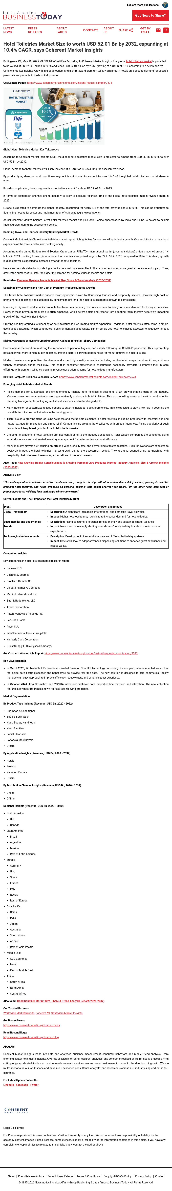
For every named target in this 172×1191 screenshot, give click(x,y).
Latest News (8, 30)
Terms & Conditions (88, 1176)
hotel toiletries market (139, 61)
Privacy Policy (143, 1176)
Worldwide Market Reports (18, 1013)
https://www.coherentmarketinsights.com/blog (31, 1037)
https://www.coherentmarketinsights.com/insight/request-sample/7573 (69, 82)
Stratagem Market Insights (66, 1013)
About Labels (62, 30)
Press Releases (35, 30)
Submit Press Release (60, 1176)
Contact (90, 30)
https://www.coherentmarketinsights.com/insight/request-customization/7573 (91, 653)
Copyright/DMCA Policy (117, 1176)
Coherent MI (43, 1013)
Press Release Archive (31, 1176)
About (11, 1176)
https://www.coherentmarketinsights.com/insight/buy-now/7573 (97, 377)
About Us (108, 30)
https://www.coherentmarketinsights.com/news (31, 1025)
